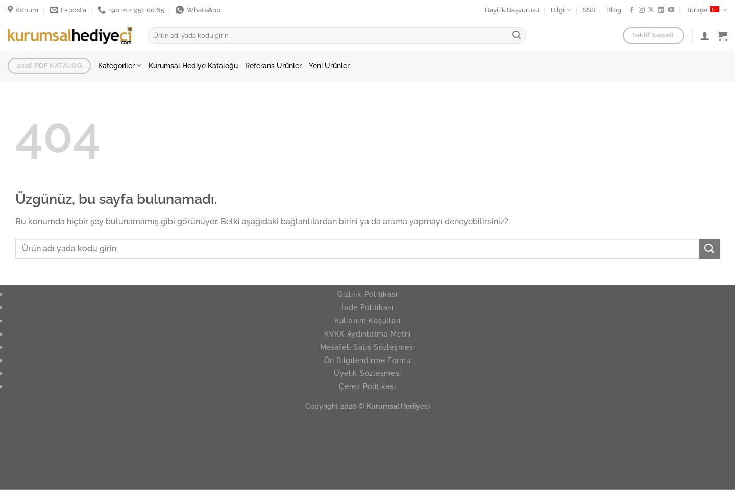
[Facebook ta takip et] (632, 10)
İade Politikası (367, 307)
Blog (613, 10)
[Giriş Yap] (705, 35)
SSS (589, 10)
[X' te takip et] (651, 10)
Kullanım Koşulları (367, 320)
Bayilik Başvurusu (512, 10)
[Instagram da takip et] (642, 10)
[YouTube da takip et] (671, 10)
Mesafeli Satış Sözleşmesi (367, 347)
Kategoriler (119, 65)
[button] (722, 35)
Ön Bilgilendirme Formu (367, 360)
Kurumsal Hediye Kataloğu (193, 65)
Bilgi (561, 10)
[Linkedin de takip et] (661, 10)
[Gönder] (516, 35)
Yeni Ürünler (329, 65)
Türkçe (706, 10)
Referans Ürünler (273, 65)
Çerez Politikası (367, 386)
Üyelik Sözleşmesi (367, 373)
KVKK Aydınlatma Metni (367, 333)
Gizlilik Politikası (367, 294)
